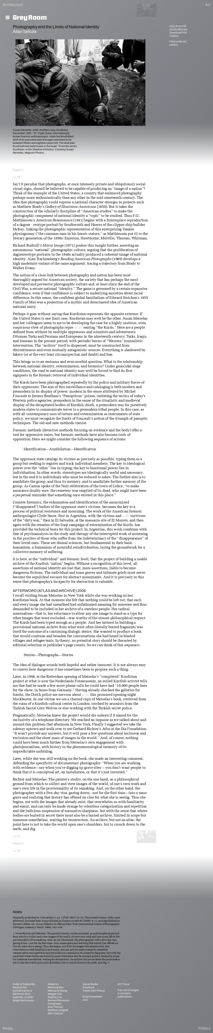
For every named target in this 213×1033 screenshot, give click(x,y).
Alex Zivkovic (55, 1013)
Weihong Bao (55, 987)
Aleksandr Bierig (57, 990)
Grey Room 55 (177, 26)
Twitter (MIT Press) (94, 990)
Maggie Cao (55, 993)
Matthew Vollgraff (58, 1010)
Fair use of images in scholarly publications (128, 993)
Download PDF (178, 32)
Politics (204, 1028)
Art (207, 5)
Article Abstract (178, 29)
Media (8, 1028)
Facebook (88, 987)
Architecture (13, 5)
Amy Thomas (55, 1006)
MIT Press (123, 984)
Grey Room (30, 18)
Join (85, 999)
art (184, 41)
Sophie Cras (55, 997)
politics (173, 44)
